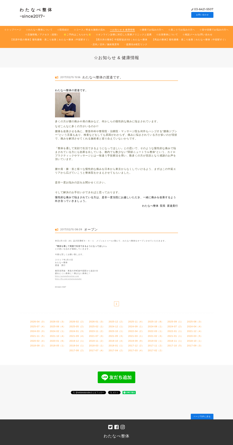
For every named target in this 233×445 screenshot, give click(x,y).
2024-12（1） (116, 326)
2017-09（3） (195, 345)
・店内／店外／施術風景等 (104, 44)
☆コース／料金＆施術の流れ (89, 29)
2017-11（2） (156, 345)
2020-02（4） (38, 341)
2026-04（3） (38, 321)
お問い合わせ (202, 15)
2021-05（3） (116, 336)
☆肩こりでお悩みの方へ (181, 29)
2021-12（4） (195, 331)
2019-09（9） (136, 341)
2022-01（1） (175, 331)
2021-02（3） (156, 336)
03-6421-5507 (203, 9)
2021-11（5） (38, 336)
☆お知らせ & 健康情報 (122, 29)
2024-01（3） (77, 331)
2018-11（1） (175, 341)
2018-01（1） (116, 345)
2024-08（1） (156, 326)
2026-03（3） (58, 321)
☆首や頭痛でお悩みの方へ (214, 29)
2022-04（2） (136, 331)
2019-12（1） (77, 341)
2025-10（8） (156, 321)
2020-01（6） (58, 341)
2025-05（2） (77, 326)
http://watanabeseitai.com (67, 276)
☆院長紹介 (63, 29)
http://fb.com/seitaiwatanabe (68, 279)
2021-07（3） (97, 336)
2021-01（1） (175, 336)
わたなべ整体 (116, 436)
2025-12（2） (116, 321)
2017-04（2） (116, 350)
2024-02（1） (58, 331)
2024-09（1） (136, 326)
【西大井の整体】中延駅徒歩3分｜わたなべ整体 (121, 39)
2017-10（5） (175, 345)
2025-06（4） (58, 326)
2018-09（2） (38, 345)
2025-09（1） (175, 321)
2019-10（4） (116, 341)
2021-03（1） (136, 336)
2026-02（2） (77, 321)
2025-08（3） (195, 321)
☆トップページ (12, 29)
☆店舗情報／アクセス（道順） (42, 34)
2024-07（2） (175, 326)
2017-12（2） (136, 345)
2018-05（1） (58, 345)
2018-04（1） (77, 345)
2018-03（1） (97, 345)
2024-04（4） (195, 326)
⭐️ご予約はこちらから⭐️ (77, 34)
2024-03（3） (38, 331)
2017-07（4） (97, 350)
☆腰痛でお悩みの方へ (151, 29)
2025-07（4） (38, 326)
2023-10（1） (116, 331)
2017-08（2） (77, 350)
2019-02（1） (156, 341)
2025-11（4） (136, 321)
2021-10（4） (58, 336)
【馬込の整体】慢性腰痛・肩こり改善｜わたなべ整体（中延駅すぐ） (189, 39)
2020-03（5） (195, 336)
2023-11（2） (97, 331)
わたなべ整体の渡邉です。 (102, 77)
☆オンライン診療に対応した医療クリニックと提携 (124, 34)
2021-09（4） (77, 336)
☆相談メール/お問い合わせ (197, 34)
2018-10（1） (195, 341)
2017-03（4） (136, 350)
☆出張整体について (167, 34)
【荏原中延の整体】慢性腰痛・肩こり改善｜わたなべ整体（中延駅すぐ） (50, 39)
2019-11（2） (97, 341)
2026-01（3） (97, 321)
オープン (91, 229)
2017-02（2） (156, 350)
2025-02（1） (97, 326)
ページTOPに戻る (202, 416)
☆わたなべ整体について (39, 29)
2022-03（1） (156, 331)
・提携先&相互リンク (135, 44)
